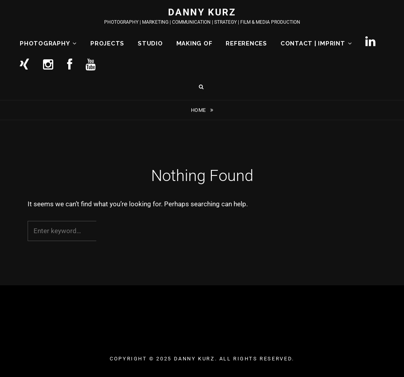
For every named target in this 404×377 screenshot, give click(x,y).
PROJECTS (107, 43)
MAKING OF (194, 43)
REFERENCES (246, 43)
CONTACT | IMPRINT (313, 43)
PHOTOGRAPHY (45, 43)
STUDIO (150, 43)
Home (199, 110)
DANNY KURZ (202, 12)
